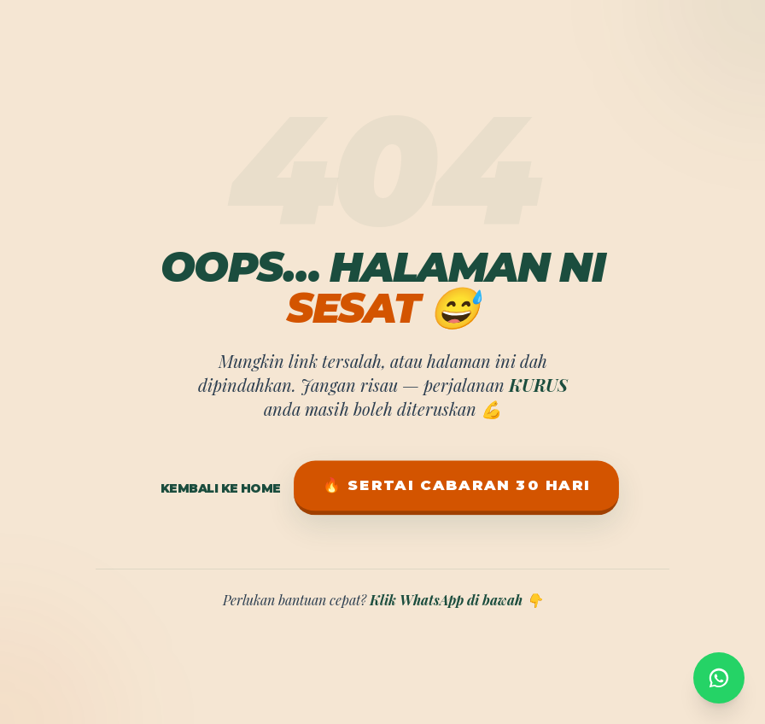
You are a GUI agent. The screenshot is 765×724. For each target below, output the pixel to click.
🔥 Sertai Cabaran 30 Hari (456, 484)
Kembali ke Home (221, 488)
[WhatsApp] (719, 672)
